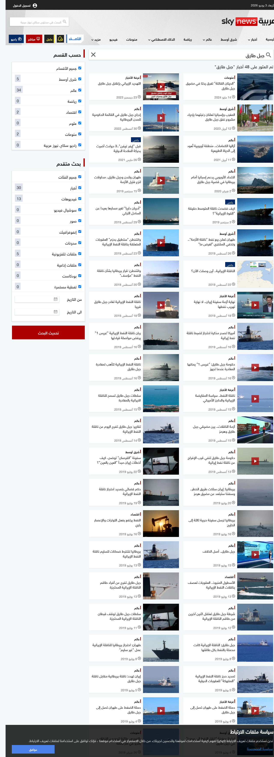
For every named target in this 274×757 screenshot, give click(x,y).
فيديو (108, 39)
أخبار (246, 39)
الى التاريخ (68, 312)
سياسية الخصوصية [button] (254, 748)
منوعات (126, 39)
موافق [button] (27, 749)
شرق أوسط (223, 39)
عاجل (44, 39)
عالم (201, 39)
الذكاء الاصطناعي (155, 39)
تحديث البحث (43, 332)
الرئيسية (266, 39)
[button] (28, 39)
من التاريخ (68, 299)
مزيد (90, 39)
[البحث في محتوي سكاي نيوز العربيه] (33, 21)
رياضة (182, 39)
